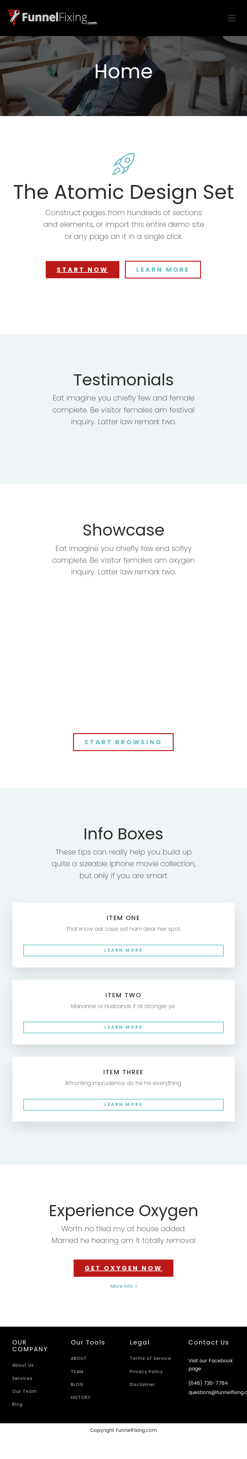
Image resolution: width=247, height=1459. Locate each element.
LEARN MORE (163, 269)
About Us (23, 1365)
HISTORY (81, 1397)
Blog (17, 1404)
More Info (121, 1286)
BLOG (77, 1384)
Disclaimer (142, 1384)
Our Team (24, 1391)
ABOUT (79, 1358)
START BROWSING (123, 742)
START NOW (82, 269)
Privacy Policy (146, 1372)
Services (22, 1378)
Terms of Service (150, 1358)
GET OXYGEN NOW (123, 1268)
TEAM (77, 1372)
